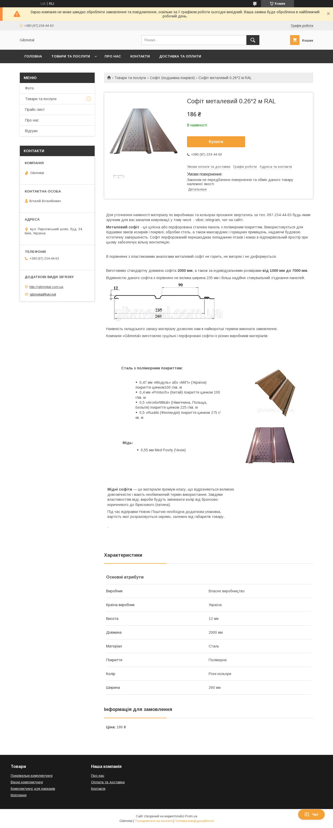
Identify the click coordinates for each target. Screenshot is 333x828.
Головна (33, 56)
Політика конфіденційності (194, 821)
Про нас (113, 56)
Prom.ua (191, 816)
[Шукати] (252, 40)
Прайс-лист (35, 109)
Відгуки (31, 131)
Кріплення (19, 795)
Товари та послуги (70, 56)
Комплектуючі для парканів (33, 789)
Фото (29, 88)
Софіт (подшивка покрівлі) (172, 78)
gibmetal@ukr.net (43, 294)
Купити (216, 141)
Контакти (140, 56)
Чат (311, 814)
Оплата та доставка (108, 782)
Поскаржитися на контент (153, 821)
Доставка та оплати (180, 56)
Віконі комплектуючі (27, 782)
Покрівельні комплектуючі (32, 776)
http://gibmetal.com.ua (46, 287)
